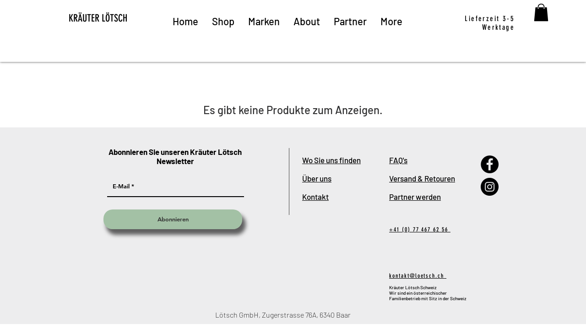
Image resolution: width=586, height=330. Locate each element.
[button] (541, 12)
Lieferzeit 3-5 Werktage (490, 23)
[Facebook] (490, 164)
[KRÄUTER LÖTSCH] (114, 18)
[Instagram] (490, 187)
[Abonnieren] (172, 219)
